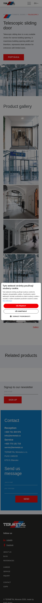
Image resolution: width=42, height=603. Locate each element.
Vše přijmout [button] (21, 306)
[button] (21, 316)
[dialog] (21, 301)
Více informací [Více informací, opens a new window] (7, 301)
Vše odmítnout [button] (21, 311)
